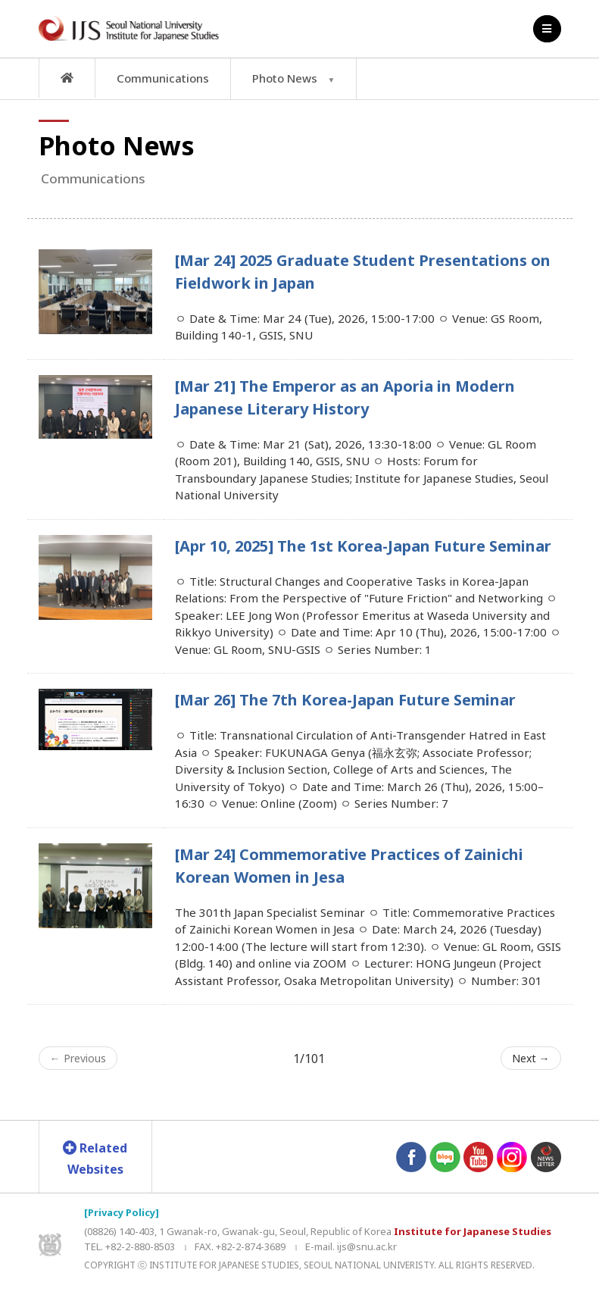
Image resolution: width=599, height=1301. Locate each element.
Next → (531, 1058)
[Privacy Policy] (121, 1212)
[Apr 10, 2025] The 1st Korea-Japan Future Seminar (363, 546)
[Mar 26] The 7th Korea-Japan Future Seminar (345, 700)
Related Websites (95, 1158)
